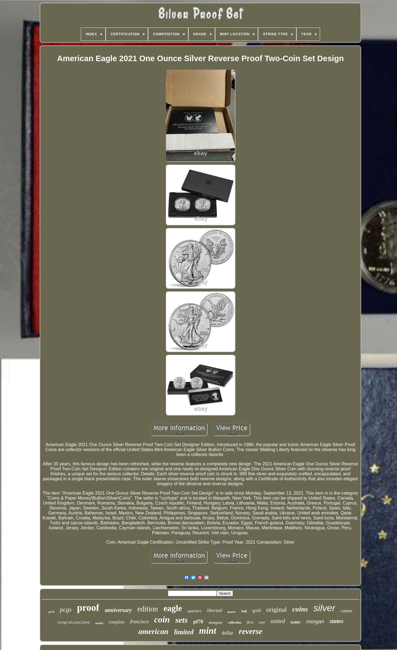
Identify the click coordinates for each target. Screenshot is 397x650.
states (336, 620)
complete (117, 622)
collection (235, 622)
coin (162, 619)
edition (147, 609)
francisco (139, 621)
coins (300, 609)
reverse (250, 631)
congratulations (73, 623)
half (244, 611)
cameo (346, 610)
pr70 (51, 611)
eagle (172, 608)
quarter (231, 611)
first (250, 622)
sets (181, 619)
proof (88, 607)
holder (296, 622)
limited (184, 632)
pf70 (198, 621)
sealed (99, 623)
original (276, 609)
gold (256, 610)
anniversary (118, 610)
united (277, 621)
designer (215, 623)
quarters (194, 611)
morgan (315, 621)
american (153, 631)
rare (262, 622)
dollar (227, 633)
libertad (214, 610)
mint (207, 631)
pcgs (65, 609)
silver (324, 608)
